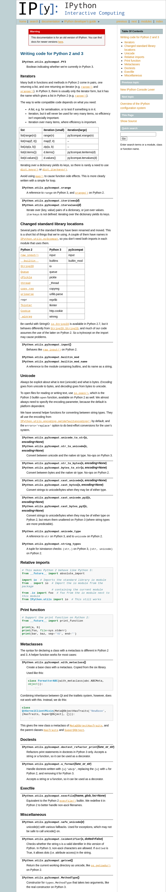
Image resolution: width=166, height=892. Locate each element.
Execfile (129, 71)
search (34, 21)
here (60, 41)
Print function (132, 60)
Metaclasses (132, 64)
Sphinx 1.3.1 (127, 889)
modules (146, 21)
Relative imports (134, 57)
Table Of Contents (132, 31)
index (159, 21)
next (134, 21)
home (22, 21)
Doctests (129, 68)
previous (122, 21)
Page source (158, 889)
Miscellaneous (133, 75)
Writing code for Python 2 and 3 (139, 37)
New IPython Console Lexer (137, 89)
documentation (51, 21)
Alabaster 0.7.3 (142, 889)
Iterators (129, 42)
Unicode (129, 53)
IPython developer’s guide (80, 21)
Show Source (128, 121)
